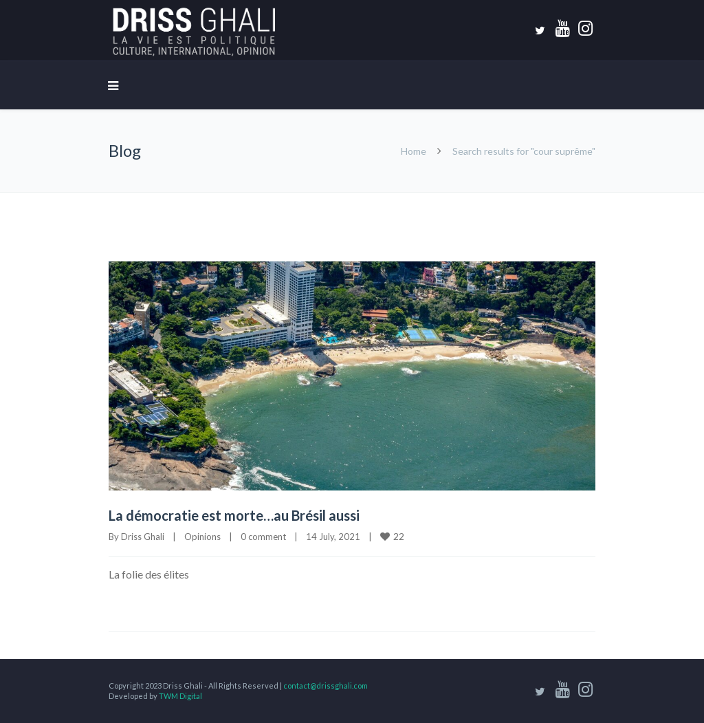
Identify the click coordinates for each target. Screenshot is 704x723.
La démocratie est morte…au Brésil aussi (237, 515)
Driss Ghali (142, 536)
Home (413, 151)
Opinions (202, 536)
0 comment (263, 536)
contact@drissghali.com (325, 685)
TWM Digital (180, 695)
